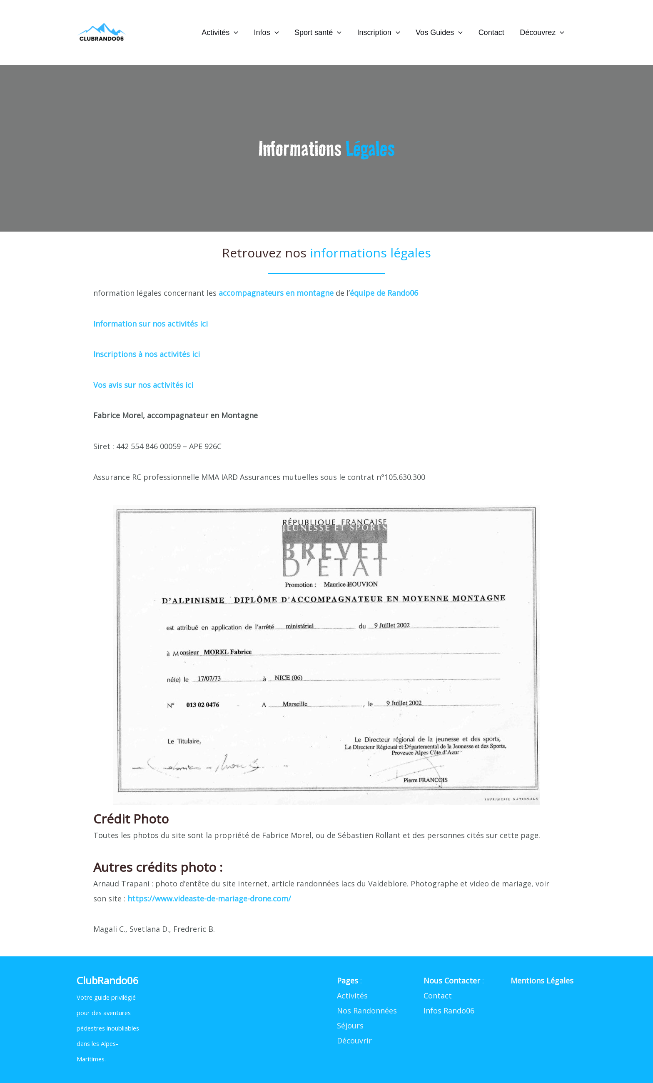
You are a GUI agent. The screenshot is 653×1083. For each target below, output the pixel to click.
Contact (492, 32)
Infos (270, 32)
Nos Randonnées (367, 1011)
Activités (224, 32)
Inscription (380, 32)
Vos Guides (440, 32)
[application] (238, 32)
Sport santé (321, 32)
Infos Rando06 (449, 1011)
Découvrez (542, 32)
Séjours (350, 1026)
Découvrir (354, 1041)
